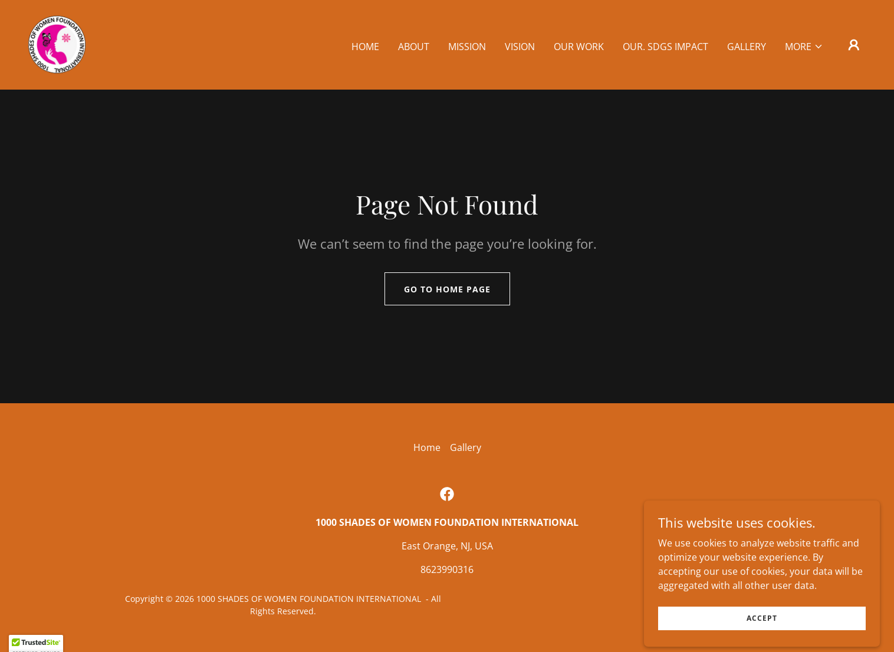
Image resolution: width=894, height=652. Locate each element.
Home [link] (365, 46)
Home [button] (427, 447)
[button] (804, 46)
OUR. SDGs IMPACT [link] (665, 46)
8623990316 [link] (447, 569)
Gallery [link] (746, 46)
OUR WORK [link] (579, 46)
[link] (57, 43)
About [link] (413, 46)
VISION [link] (520, 46)
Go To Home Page (447, 289)
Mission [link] (467, 46)
